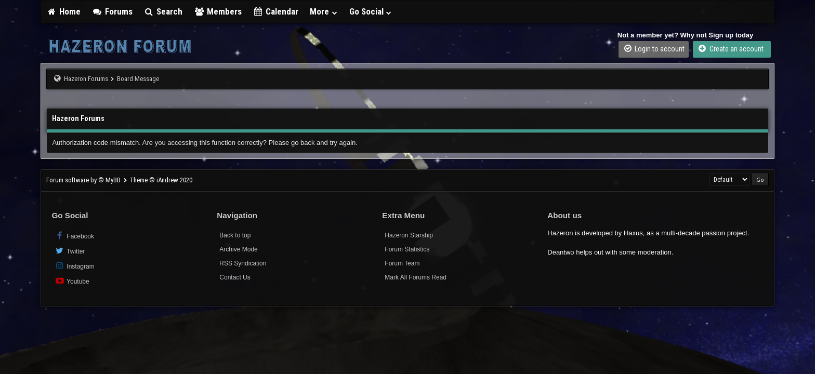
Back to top (235, 235)
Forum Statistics (407, 249)
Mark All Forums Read (415, 277)
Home (63, 11)
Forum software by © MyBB (84, 180)
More (324, 11)
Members (218, 11)
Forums (112, 11)
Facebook (74, 235)
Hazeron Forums (86, 79)
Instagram (74, 265)
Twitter (69, 250)
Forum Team (402, 263)
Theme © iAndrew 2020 (161, 180)
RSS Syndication (242, 263)
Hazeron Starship (409, 235)
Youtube (71, 280)
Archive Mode (238, 249)
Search (163, 11)
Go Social (370, 11)
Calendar (276, 11)
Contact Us (234, 277)
